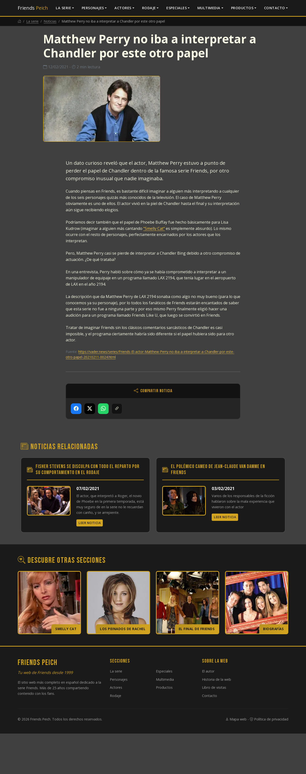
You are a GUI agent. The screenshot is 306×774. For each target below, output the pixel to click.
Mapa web (236, 719)
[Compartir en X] (89, 408)
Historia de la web (216, 679)
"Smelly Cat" (154, 228)
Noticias (50, 21)
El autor (208, 671)
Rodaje (149, 8)
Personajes (93, 8)
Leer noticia (90, 523)
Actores (122, 8)
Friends (33, 8)
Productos (242, 8)
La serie (63, 8)
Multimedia (208, 8)
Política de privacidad (269, 719)
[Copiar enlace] (117, 408)
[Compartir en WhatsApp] (103, 408)
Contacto (274, 8)
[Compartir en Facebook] (76, 408)
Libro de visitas (214, 687)
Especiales (176, 8)
